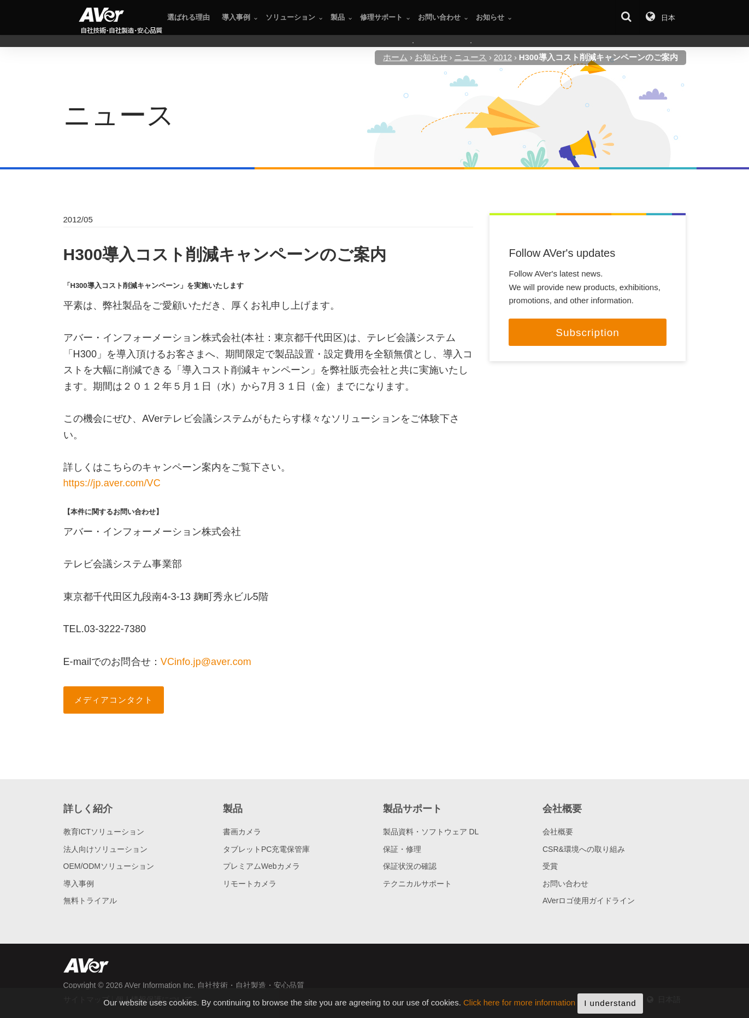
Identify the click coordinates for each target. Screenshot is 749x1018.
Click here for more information (519, 1010)
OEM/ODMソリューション (108, 866)
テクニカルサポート (417, 883)
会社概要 (557, 831)
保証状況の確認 (410, 866)
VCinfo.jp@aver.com (206, 661)
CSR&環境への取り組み (583, 849)
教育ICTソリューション (104, 831)
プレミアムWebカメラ (261, 866)
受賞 (550, 866)
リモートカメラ (249, 883)
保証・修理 (402, 849)
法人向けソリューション (105, 849)
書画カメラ (242, 831)
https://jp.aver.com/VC (112, 483)
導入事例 (78, 883)
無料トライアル (90, 900)
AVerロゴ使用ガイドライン (588, 900)
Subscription (588, 332)
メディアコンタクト (113, 699)
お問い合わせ (565, 883)
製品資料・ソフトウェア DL (431, 831)
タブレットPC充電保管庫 (266, 849)
